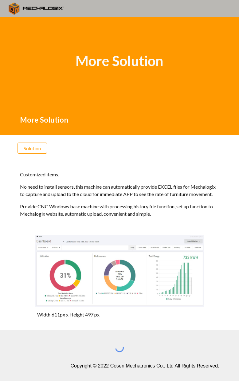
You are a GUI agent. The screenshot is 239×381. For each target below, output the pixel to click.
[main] (119, 61)
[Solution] (32, 148)
